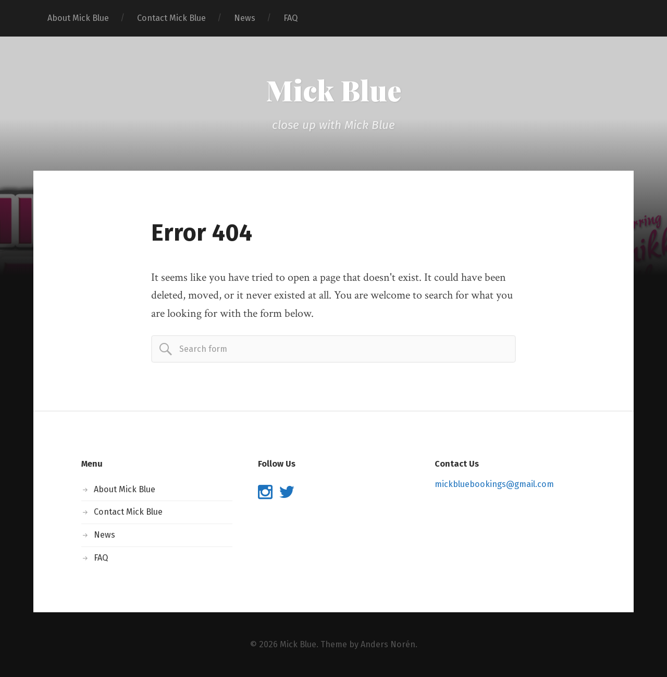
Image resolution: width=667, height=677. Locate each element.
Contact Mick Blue (171, 18)
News (244, 18)
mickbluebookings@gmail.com (494, 484)
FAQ (290, 18)
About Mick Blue (78, 18)
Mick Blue (333, 90)
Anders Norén (388, 644)
